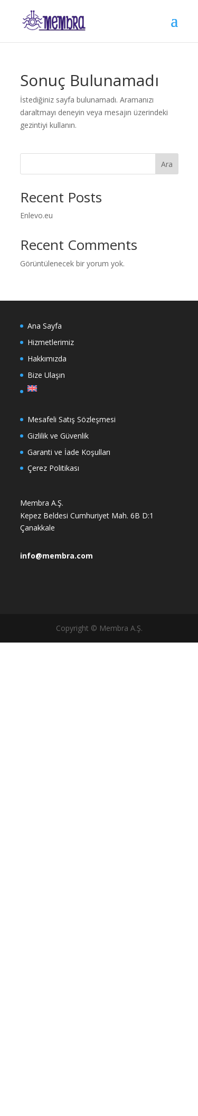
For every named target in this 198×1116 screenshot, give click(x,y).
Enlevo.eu (36, 215)
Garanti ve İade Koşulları (68, 452)
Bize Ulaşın (46, 375)
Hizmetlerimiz (50, 342)
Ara (167, 164)
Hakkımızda (47, 359)
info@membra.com (56, 556)
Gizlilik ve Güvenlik (58, 436)
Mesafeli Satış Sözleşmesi (71, 419)
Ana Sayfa (44, 326)
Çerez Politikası (53, 468)
